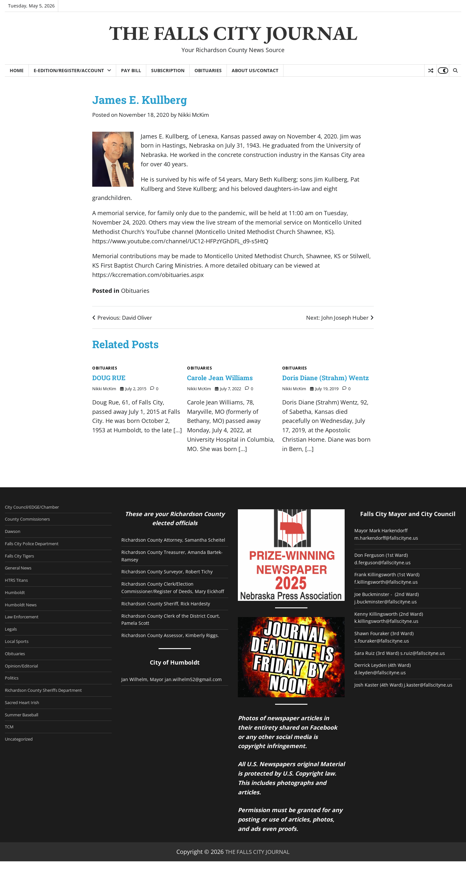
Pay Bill (131, 70)
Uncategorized (21, 757)
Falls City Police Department (36, 555)
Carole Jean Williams (225, 378)
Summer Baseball (24, 732)
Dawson (14, 543)
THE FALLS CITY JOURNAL (233, 33)
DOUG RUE (111, 378)
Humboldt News (23, 618)
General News (20, 580)
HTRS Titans (18, 593)
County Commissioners (31, 530)
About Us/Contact (255, 70)
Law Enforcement (24, 631)
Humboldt (16, 605)
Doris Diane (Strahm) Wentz (319, 382)
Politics (13, 694)
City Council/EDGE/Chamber (36, 517)
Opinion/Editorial (24, 681)
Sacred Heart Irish (24, 719)
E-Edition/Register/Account (69, 70)
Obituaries (208, 70)
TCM (10, 744)
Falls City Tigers (22, 568)
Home (17, 70)
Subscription (167, 70)
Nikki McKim (193, 114)
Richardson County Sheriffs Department (49, 706)
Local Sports (18, 656)
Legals (12, 643)
